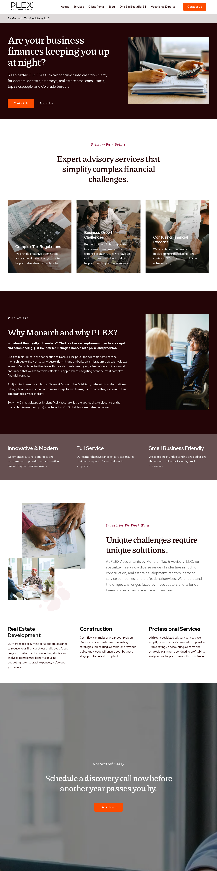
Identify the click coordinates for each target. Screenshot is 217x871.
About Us (46, 103)
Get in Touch (108, 807)
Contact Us (194, 6)
